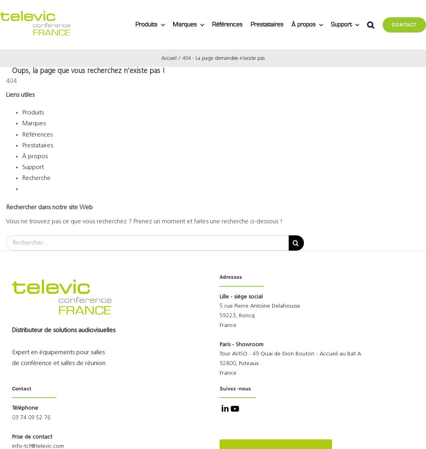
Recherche (36, 178)
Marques (34, 123)
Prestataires (37, 146)
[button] (370, 24)
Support (33, 167)
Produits (33, 113)
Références (37, 135)
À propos (35, 156)
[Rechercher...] (147, 243)
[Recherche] (296, 243)
